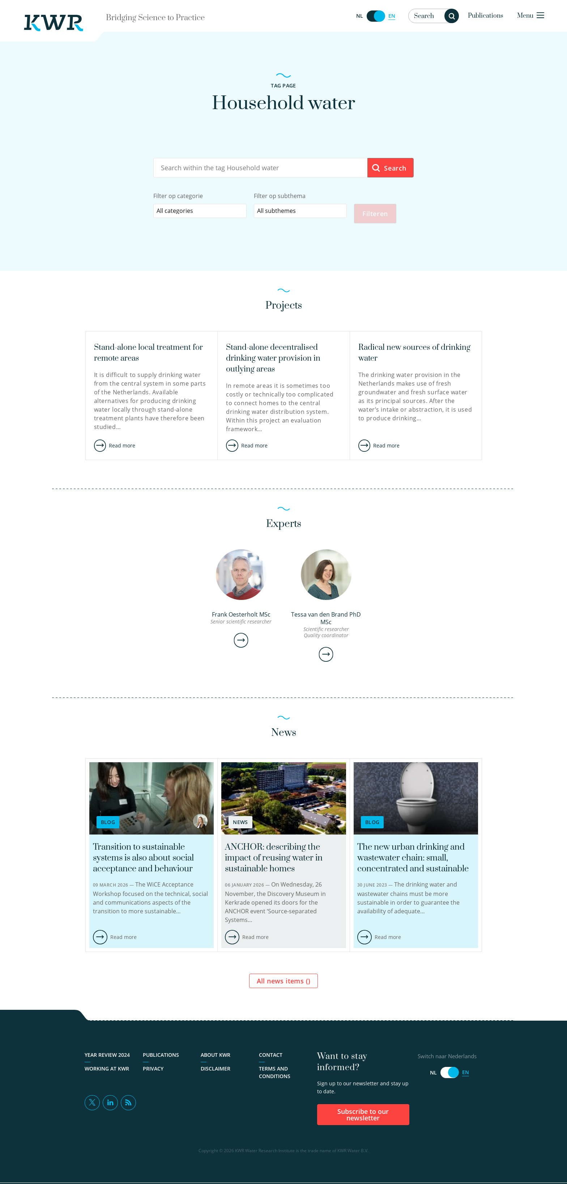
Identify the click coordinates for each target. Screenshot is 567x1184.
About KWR (215, 1056)
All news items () (284, 982)
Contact (270, 1056)
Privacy (153, 1070)
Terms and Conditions (274, 1074)
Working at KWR (107, 1070)
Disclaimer (215, 1070)
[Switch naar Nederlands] (376, 16)
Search (388, 168)
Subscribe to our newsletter (363, 1116)
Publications (485, 16)
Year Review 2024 (107, 1056)
